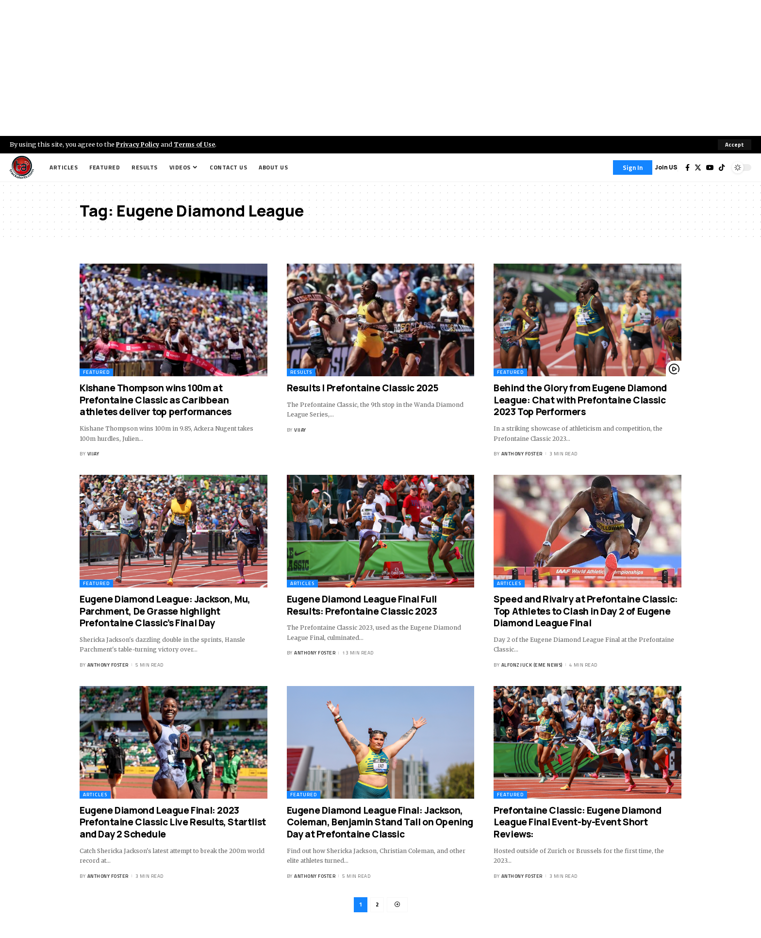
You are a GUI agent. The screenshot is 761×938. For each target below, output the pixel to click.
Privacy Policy (139, 144)
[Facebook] (687, 167)
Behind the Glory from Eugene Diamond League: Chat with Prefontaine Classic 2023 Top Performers (580, 400)
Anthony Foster (522, 453)
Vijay (93, 453)
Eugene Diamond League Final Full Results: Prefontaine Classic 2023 (362, 605)
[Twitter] (698, 167)
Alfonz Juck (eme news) (531, 665)
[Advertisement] (380, 68)
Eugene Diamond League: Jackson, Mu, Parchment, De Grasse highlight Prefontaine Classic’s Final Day (165, 611)
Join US (666, 167)
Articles (302, 583)
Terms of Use (197, 144)
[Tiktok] (721, 167)
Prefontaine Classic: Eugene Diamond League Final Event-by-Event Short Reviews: (577, 822)
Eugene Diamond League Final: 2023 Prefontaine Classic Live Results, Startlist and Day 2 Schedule (173, 822)
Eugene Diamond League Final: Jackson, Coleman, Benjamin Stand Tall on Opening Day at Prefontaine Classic (380, 822)
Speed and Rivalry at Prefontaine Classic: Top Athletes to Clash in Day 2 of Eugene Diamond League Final (586, 611)
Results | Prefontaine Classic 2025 (363, 388)
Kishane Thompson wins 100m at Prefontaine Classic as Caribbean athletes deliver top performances (156, 400)
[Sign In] (632, 167)
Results (301, 372)
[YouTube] (710, 167)
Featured (96, 372)
